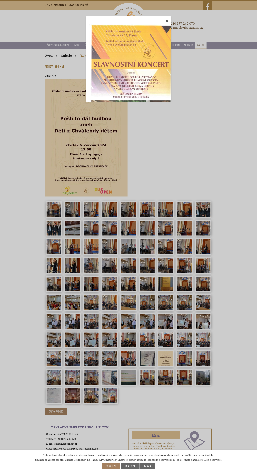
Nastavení (147, 466)
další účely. (207, 455)
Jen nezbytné (130, 466)
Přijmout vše (111, 466)
